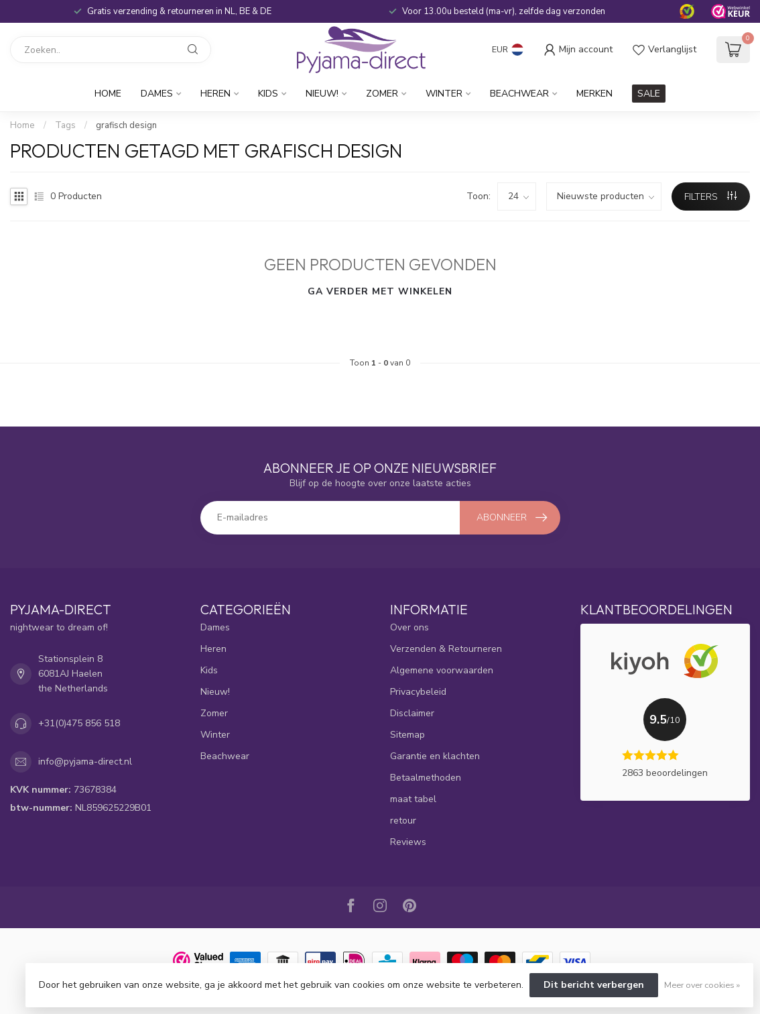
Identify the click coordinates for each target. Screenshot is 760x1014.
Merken (594, 93)
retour (403, 820)
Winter (444, 93)
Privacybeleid (418, 691)
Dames (157, 93)
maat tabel (413, 799)
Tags (65, 125)
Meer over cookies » (702, 985)
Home (107, 93)
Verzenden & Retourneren (446, 648)
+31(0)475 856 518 (79, 723)
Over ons (409, 627)
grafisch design (126, 125)
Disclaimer (412, 713)
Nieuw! (322, 93)
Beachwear (519, 93)
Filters (710, 196)
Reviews (408, 842)
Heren (215, 93)
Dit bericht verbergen (594, 984)
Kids (268, 93)
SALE (648, 93)
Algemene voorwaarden (441, 670)
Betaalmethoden (425, 777)
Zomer (382, 93)
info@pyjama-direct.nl (85, 761)
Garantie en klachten (435, 756)
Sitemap (407, 734)
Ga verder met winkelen (380, 291)
